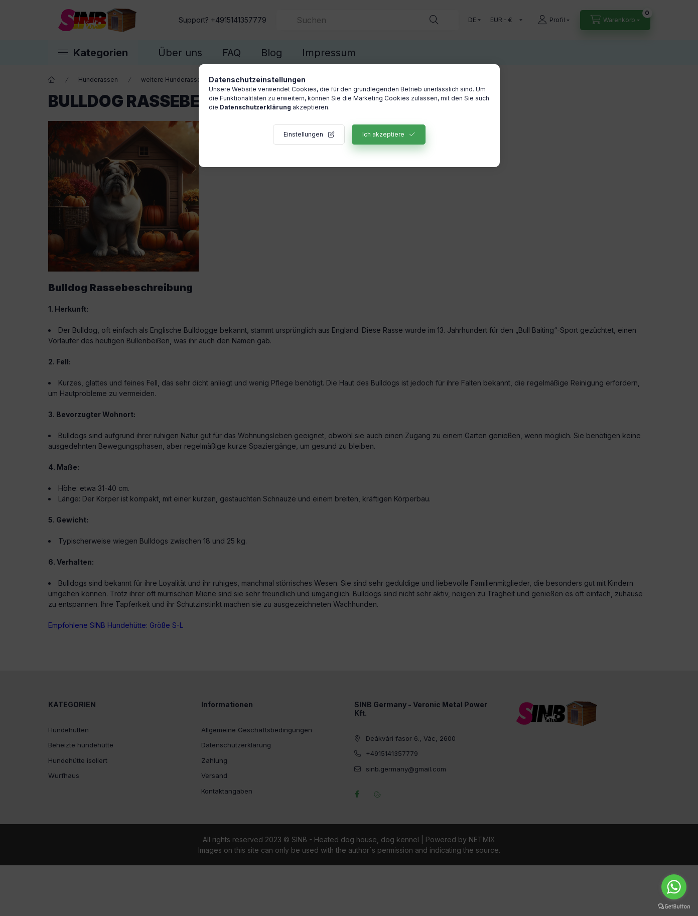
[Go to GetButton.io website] (674, 906)
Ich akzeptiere (383, 134)
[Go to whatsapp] (673, 886)
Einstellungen (303, 134)
